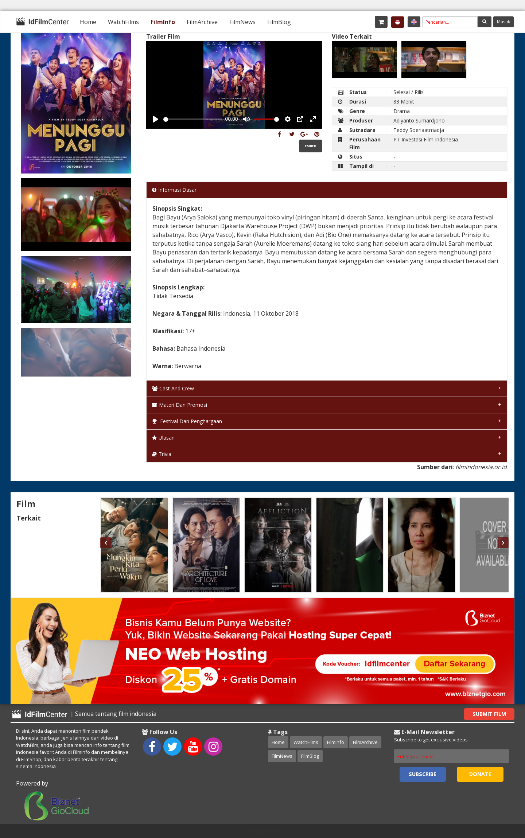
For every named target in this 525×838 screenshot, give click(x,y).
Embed (310, 146)
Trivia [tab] (161, 454)
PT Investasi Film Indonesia (425, 139)
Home (88, 22)
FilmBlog (279, 22)
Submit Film (489, 713)
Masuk (503, 22)
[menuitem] (88, 22)
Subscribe (422, 774)
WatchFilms (123, 22)
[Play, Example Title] (156, 119)
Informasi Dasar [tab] (174, 189)
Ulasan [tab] (163, 437)
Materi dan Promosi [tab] (179, 404)
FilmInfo (163, 22)
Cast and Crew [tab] (173, 388)
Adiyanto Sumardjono (419, 120)
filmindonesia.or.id (481, 467)
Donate (480, 774)
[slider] (192, 119)
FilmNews (242, 22)
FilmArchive (202, 22)
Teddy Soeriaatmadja (418, 129)
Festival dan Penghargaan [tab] (187, 421)
